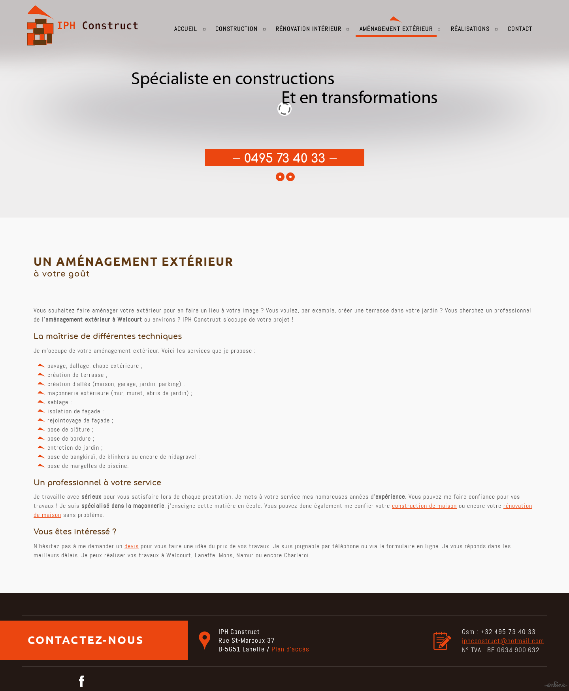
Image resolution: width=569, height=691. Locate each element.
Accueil (185, 29)
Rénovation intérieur (308, 29)
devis (131, 546)
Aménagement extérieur (396, 29)
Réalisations (470, 29)
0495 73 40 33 (284, 159)
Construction (236, 29)
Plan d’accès (290, 649)
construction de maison (424, 506)
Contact (520, 29)
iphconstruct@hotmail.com (503, 640)
